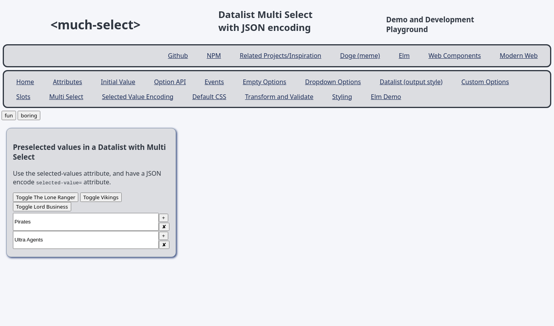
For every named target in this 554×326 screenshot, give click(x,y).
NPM (214, 55)
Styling (342, 96)
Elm (404, 55)
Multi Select (66, 96)
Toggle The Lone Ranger (45, 197)
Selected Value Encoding (138, 96)
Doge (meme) (360, 55)
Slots (23, 96)
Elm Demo (386, 96)
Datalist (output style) (411, 81)
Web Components (454, 55)
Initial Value (118, 81)
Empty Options (264, 81)
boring (29, 115)
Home (25, 81)
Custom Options (485, 81)
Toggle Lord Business (42, 206)
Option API (170, 81)
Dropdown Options (333, 81)
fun (9, 115)
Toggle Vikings (101, 197)
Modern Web (519, 55)
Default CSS (209, 96)
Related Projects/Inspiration (280, 55)
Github (178, 55)
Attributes (67, 81)
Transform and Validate (279, 96)
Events (214, 81)
